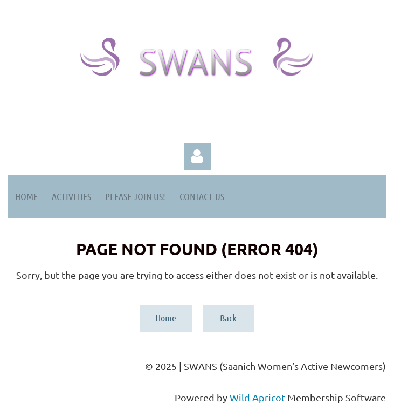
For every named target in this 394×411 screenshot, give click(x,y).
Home (165, 318)
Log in (197, 156)
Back (228, 318)
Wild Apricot (257, 397)
